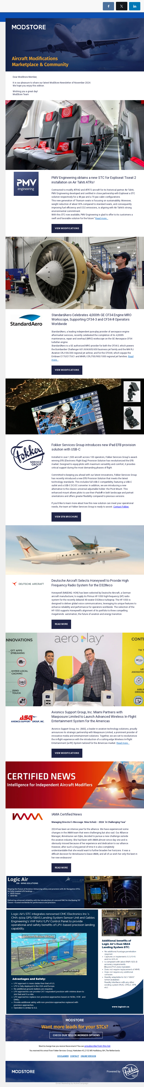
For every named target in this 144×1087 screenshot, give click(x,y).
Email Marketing (63, 1083)
